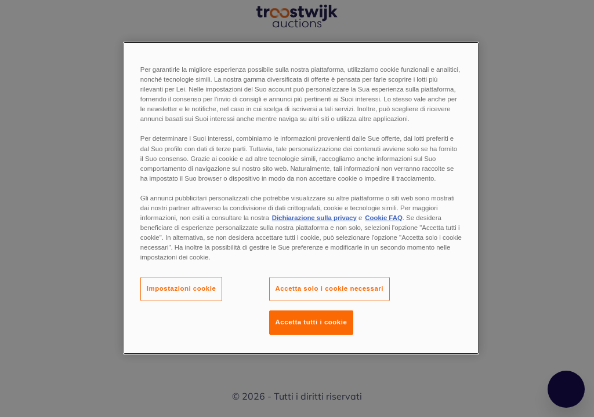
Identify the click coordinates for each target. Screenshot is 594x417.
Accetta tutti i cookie (311, 322)
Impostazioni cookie (181, 288)
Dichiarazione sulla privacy (314, 217)
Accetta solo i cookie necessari (329, 288)
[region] (301, 198)
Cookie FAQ (383, 217)
